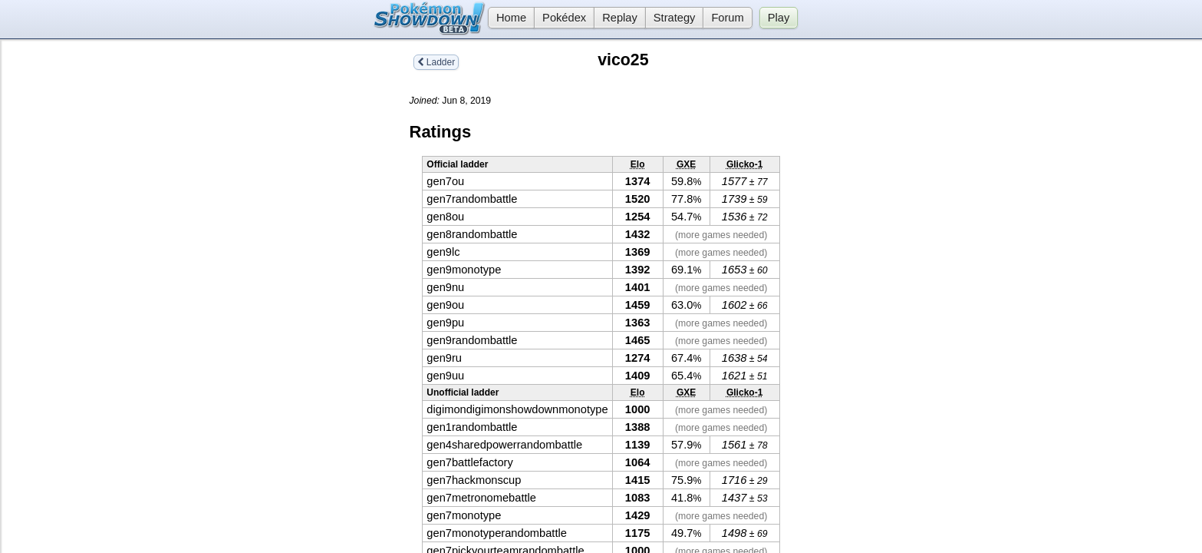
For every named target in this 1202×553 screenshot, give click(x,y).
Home (507, 17)
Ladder (436, 62)
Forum (727, 18)
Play (779, 18)
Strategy (675, 18)
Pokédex (564, 18)
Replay (619, 18)
